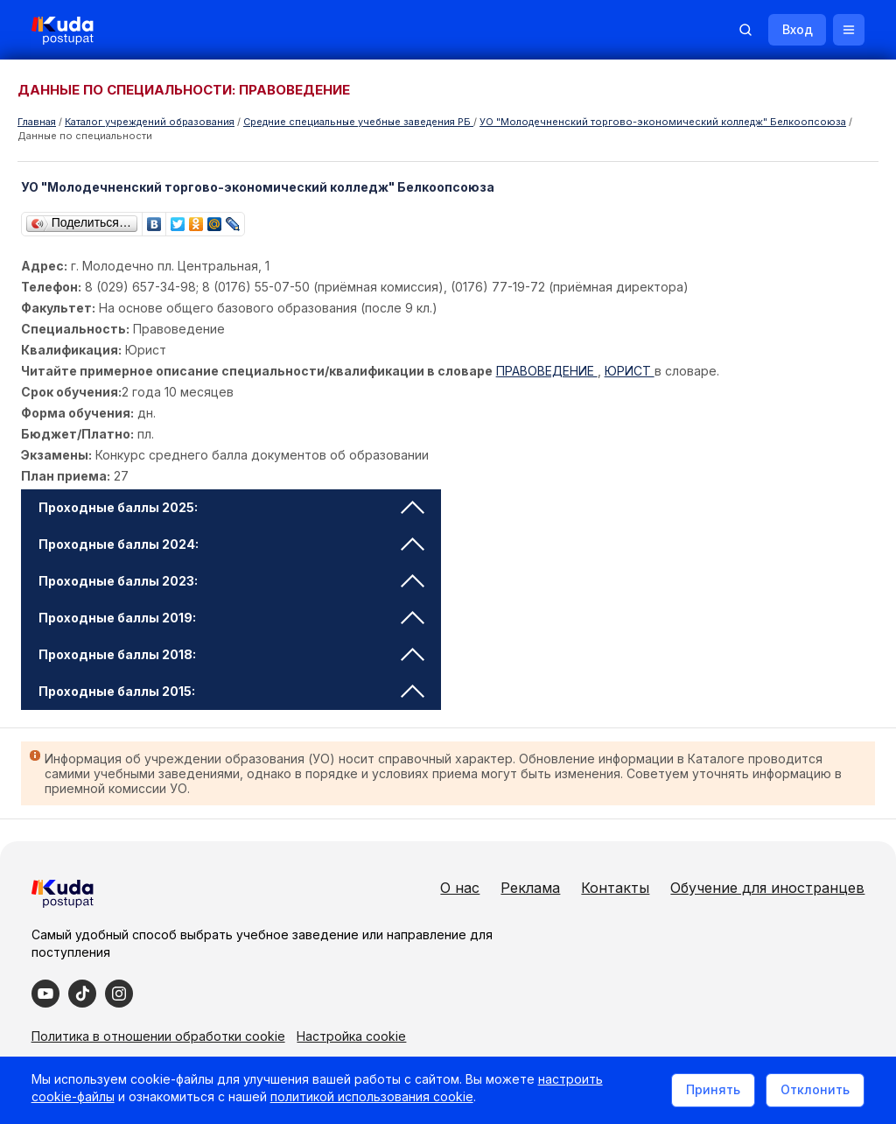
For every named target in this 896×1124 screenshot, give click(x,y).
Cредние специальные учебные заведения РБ (358, 122)
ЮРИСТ (630, 370)
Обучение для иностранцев (764, 887)
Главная (37, 122)
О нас (456, 887)
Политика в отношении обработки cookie (162, 1034)
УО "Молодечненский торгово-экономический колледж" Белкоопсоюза (663, 122)
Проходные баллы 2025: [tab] (232, 507)
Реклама (526, 887)
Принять (709, 1092)
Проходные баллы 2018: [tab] (232, 654)
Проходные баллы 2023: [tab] (232, 580)
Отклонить (811, 1092)
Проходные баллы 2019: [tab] (232, 617)
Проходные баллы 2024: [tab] (232, 544)
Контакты (612, 887)
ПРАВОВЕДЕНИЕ (547, 370)
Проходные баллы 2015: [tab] (232, 691)
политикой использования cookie (375, 1100)
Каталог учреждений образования (149, 122)
